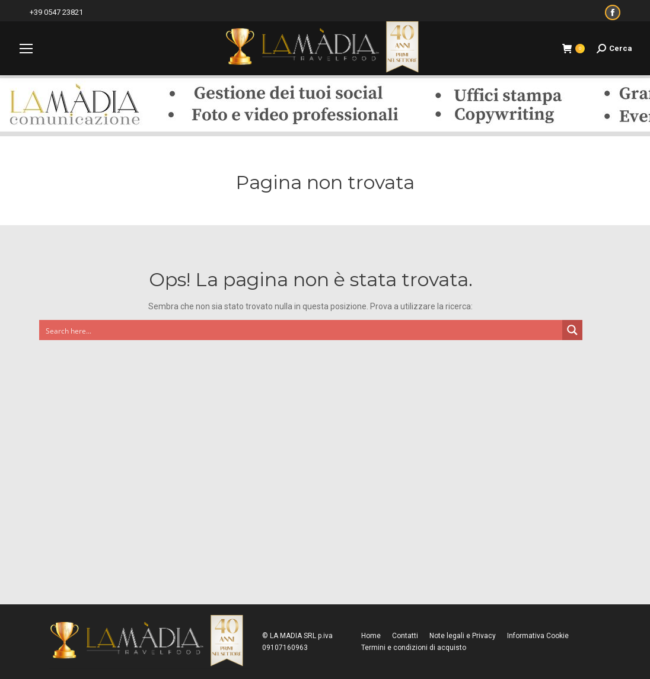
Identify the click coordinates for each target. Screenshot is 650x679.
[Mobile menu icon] (26, 48)
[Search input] (301, 330)
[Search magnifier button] (572, 330)
